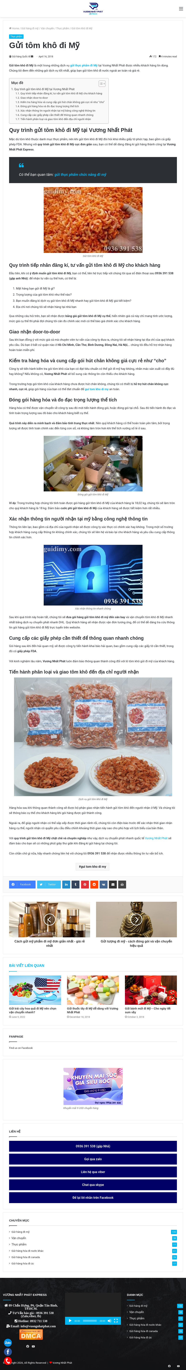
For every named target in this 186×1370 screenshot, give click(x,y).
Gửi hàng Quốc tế (21, 56)
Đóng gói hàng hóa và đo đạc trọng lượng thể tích (49, 106)
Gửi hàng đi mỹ (30, 28)
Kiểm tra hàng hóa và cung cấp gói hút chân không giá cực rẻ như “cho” (62, 102)
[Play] (70, 1321)
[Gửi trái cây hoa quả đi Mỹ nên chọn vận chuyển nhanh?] (35, 990)
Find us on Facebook (21, 1047)
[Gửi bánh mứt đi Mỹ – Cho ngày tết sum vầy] (151, 990)
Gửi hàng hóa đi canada (25, 1257)
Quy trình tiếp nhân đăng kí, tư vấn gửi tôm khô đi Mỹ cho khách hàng (61, 93)
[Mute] (109, 1321)
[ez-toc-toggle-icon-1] (100, 83)
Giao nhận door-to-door (34, 97)
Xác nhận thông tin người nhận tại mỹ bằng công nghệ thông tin (57, 110)
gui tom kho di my (93, 867)
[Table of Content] (102, 83)
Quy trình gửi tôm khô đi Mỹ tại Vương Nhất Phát (44, 89)
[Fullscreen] (116, 1321)
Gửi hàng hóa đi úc (22, 1263)
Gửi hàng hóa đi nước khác (27, 1250)
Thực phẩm (62, 28)
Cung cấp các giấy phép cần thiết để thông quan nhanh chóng (56, 114)
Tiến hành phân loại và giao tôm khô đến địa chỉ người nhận (55, 119)
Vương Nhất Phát (156, 838)
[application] (93, 1309)
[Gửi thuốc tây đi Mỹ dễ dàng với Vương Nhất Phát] (93, 990)
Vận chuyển (47, 28)
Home (14, 28)
